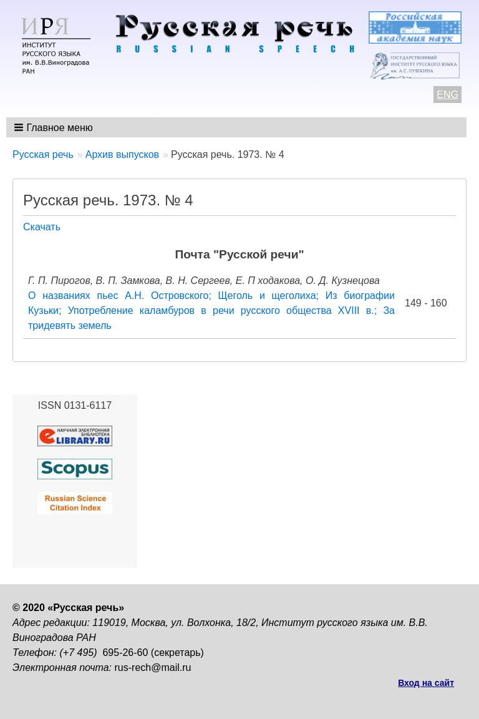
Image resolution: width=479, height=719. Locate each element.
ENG (447, 94)
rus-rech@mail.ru (153, 667)
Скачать (41, 227)
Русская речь (43, 154)
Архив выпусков (122, 154)
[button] (54, 127)
